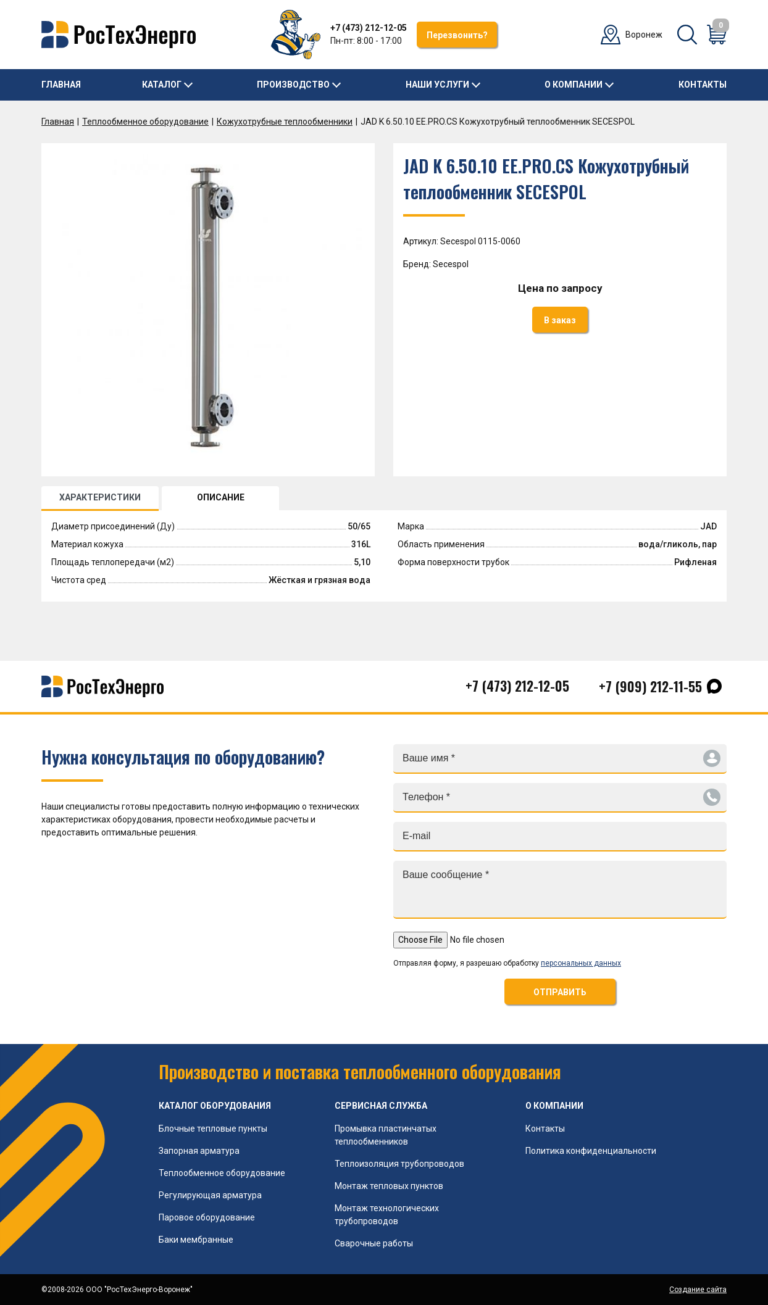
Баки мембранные (196, 1240)
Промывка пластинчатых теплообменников (385, 1135)
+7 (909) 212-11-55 (650, 686)
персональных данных (581, 963)
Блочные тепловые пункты (213, 1128)
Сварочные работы (374, 1243)
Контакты (702, 84)
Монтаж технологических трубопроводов (387, 1214)
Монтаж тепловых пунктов (389, 1186)
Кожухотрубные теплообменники (285, 121)
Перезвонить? (457, 35)
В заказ (560, 320)
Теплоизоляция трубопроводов (399, 1164)
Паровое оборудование (207, 1217)
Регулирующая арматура (210, 1195)
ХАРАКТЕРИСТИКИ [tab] (100, 497)
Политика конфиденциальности (590, 1151)
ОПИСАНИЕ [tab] (220, 497)
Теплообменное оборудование (145, 121)
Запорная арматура (199, 1151)
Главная (61, 84)
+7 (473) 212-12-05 (368, 28)
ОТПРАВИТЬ (559, 992)
